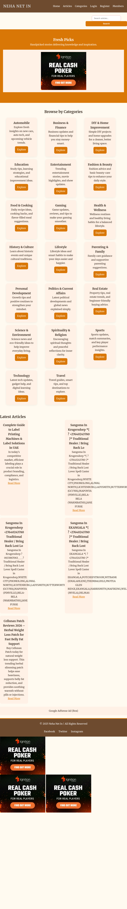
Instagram (77, 731)
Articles (67, 6)
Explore (21, 149)
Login (93, 6)
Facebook (49, 731)
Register (105, 6)
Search (106, 23)
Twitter (63, 731)
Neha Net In (17, 6)
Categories (81, 6)
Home (56, 6)
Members (118, 6)
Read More (14, 483)
